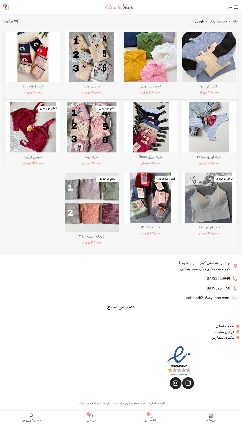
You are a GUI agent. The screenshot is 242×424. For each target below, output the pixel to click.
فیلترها (8, 22)
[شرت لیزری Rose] (150, 127)
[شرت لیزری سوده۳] (209, 127)
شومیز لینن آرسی (150, 86)
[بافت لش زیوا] (209, 57)
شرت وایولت (91, 86)
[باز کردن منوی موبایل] (233, 7)
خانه (235, 21)
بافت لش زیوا (209, 86)
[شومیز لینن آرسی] (150, 57)
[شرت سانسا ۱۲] (150, 198)
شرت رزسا (91, 157)
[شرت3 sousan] (33, 57)
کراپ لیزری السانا (209, 227)
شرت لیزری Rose (150, 157)
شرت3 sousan (33, 86)
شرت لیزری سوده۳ (209, 157)
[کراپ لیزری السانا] (209, 198)
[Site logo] (121, 6)
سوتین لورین (33, 157)
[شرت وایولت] (91, 57)
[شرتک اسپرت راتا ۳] (91, 202)
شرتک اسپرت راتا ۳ (91, 236)
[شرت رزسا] (91, 127)
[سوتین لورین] (33, 127)
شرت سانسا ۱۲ (150, 227)
